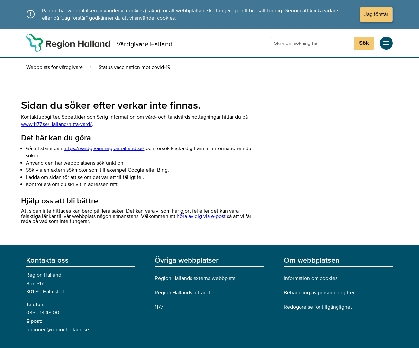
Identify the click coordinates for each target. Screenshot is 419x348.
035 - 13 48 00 (42, 312)
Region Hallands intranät (183, 292)
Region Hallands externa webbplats (195, 278)
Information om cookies (310, 278)
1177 (159, 307)
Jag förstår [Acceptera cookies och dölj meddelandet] (376, 14)
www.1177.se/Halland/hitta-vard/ (56, 124)
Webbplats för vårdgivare (54, 67)
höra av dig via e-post (201, 216)
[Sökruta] (313, 43)
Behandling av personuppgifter (319, 292)
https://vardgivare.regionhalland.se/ (104, 148)
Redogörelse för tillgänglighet (318, 307)
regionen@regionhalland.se (57, 329)
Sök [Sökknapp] (364, 43)
